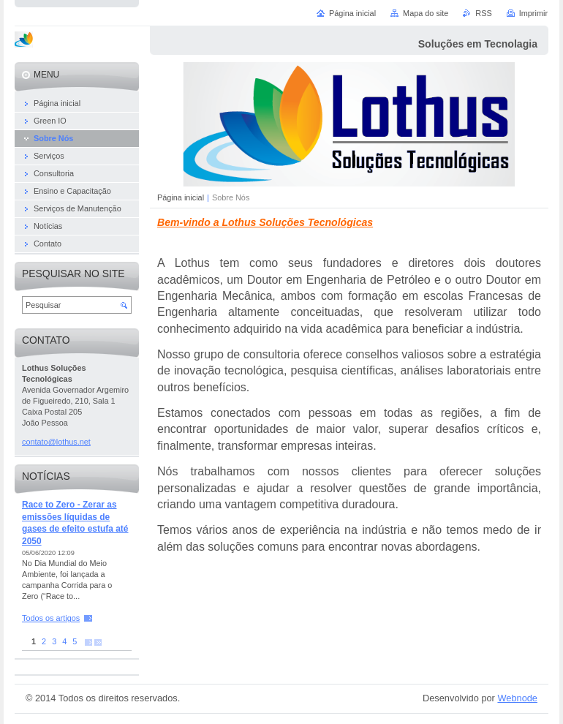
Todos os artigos (51, 618)
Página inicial (180, 197)
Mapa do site (425, 13)
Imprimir (533, 13)
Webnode (517, 698)
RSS (483, 13)
